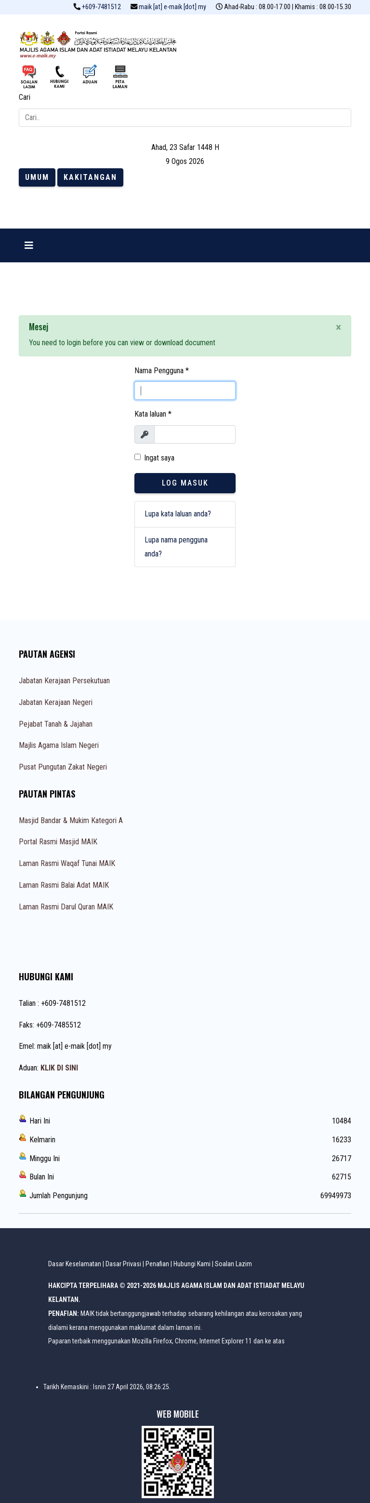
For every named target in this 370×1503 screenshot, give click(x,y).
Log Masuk (185, 482)
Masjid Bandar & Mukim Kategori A (71, 820)
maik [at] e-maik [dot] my (172, 7)
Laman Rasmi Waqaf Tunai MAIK (67, 863)
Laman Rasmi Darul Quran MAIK (66, 906)
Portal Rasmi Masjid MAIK (58, 841)
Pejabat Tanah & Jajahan (55, 724)
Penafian (157, 1264)
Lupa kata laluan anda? (178, 513)
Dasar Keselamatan (74, 1264)
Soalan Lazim (233, 1264)
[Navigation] (29, 245)
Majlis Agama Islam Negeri (59, 745)
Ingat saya (159, 457)
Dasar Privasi (123, 1264)
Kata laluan (153, 414)
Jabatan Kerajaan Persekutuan (64, 680)
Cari (24, 97)
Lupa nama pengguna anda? (176, 546)
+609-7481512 (101, 7)
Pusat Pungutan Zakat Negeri (63, 767)
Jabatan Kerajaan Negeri (55, 702)
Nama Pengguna (161, 370)
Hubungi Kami (192, 1264)
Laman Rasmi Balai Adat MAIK (64, 885)
